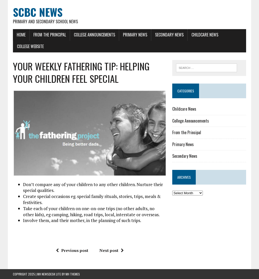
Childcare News (204, 35)
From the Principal (49, 35)
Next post (111, 250)
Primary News (135, 35)
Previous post (72, 250)
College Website (30, 46)
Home (21, 35)
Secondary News (169, 35)
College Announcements (94, 35)
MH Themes (73, 274)
